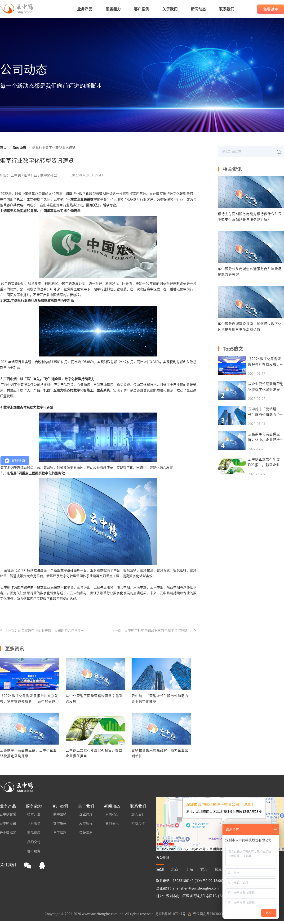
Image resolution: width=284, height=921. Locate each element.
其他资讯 (112, 823)
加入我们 (138, 814)
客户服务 (33, 851)
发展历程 (86, 823)
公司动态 (112, 814)
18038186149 (184, 880)
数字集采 (60, 823)
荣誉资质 (86, 832)
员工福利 (60, 832)
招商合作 (138, 823)
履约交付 (33, 842)
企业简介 (86, 814)
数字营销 (60, 814)
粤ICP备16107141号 (170, 914)
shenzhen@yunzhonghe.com (196, 888)
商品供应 (33, 832)
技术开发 (33, 814)
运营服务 (33, 823)
